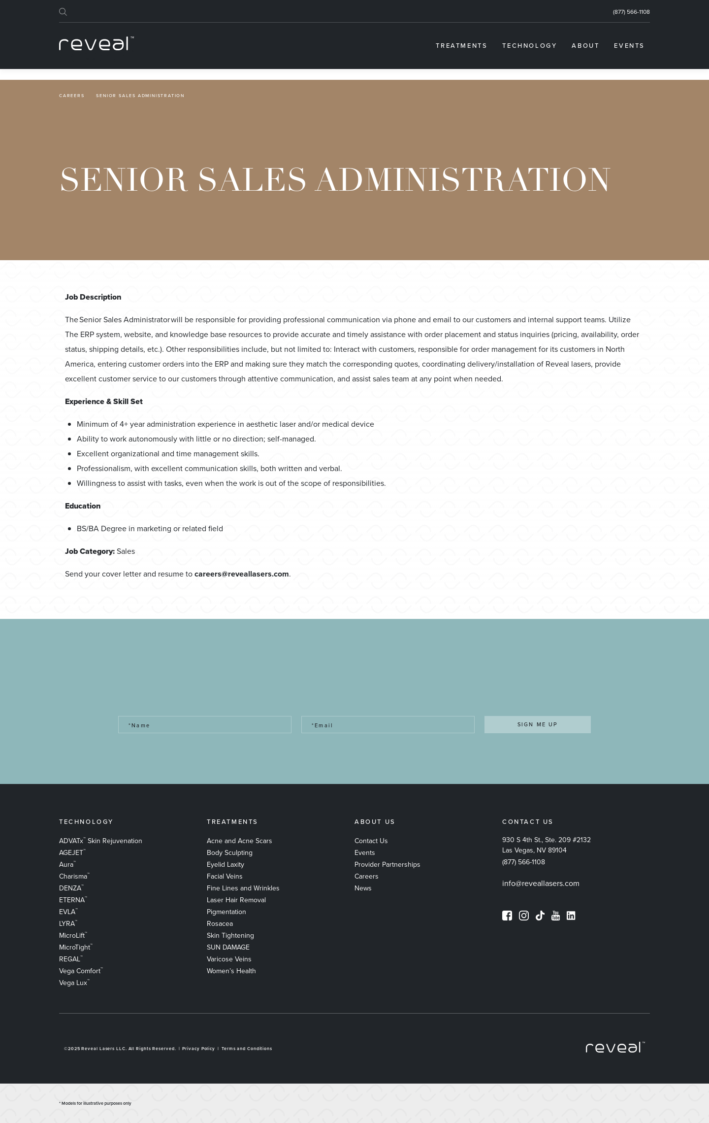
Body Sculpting (230, 853)
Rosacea (220, 924)
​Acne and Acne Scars (239, 841)
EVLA (68, 912)
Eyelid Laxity (225, 864)
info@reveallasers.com (541, 883)
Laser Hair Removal (236, 900)
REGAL (71, 959)
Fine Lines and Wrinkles (243, 888)
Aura (67, 864)
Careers (72, 96)
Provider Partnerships (387, 864)
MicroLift (73, 935)
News (363, 888)
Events (364, 853)
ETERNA (73, 900)
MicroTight (76, 947)
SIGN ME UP (537, 724)
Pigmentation (226, 912)
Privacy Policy (198, 1048)
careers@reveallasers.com (241, 573)
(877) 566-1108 (631, 11)
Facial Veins (225, 876)
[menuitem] (461, 46)
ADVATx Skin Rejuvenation (100, 841)
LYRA (68, 924)
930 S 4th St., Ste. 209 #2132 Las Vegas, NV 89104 (546, 845)
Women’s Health (231, 971)
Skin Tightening (230, 935)
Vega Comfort (81, 971)
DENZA (71, 888)
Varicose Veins (229, 959)
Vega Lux (74, 983)
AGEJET (72, 853)
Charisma (74, 876)
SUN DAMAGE (228, 947)
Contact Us (371, 841)
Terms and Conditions (247, 1048)
